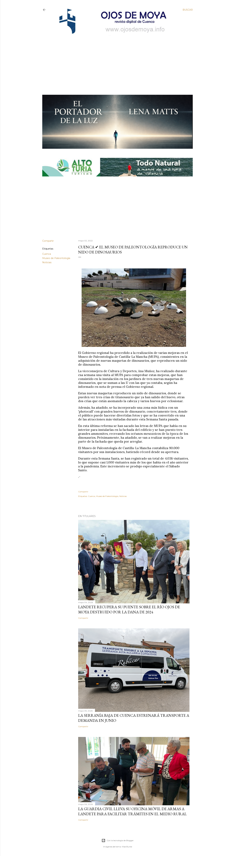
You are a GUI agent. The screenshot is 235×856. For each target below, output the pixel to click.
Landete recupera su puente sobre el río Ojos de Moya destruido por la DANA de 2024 (129, 609)
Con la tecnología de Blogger (118, 840)
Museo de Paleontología (56, 258)
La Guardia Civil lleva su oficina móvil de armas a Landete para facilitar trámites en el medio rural (132, 811)
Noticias (46, 262)
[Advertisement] (114, 60)
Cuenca (46, 253)
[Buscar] (188, 10)
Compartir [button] (48, 240)
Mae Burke (127, 846)
